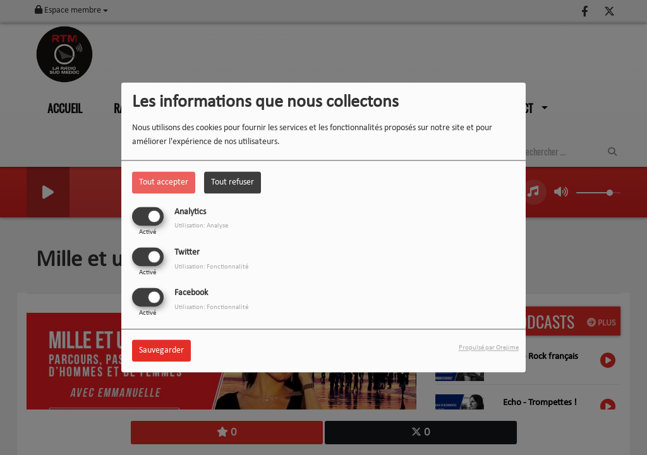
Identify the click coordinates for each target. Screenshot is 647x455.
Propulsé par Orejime (489, 348)
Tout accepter (163, 182)
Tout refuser (232, 182)
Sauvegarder (161, 351)
